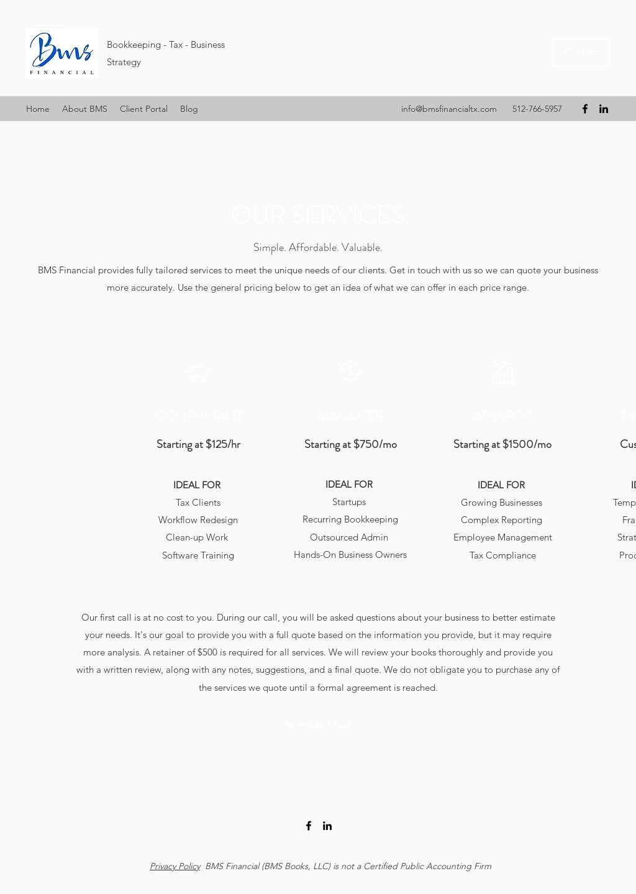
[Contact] (581, 52)
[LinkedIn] (603, 109)
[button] (144, 108)
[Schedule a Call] (318, 723)
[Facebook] (585, 109)
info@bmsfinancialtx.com (449, 108)
